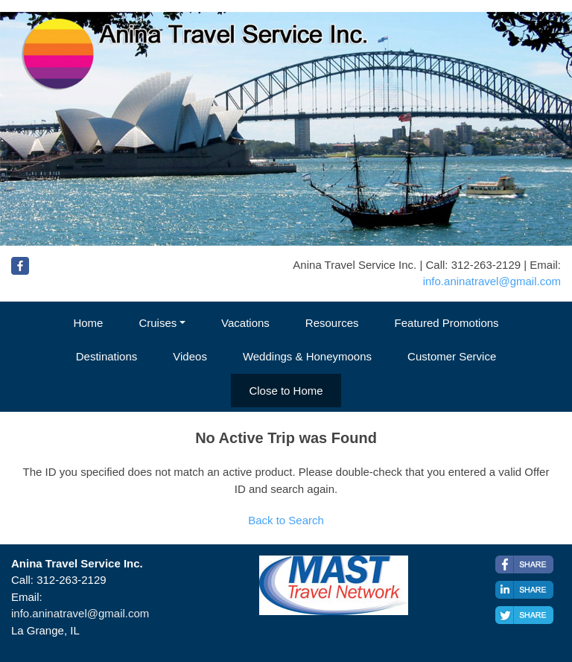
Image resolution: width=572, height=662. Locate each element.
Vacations (245, 322)
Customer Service (451, 356)
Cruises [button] (158, 322)
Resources (332, 322)
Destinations (107, 356)
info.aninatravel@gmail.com (492, 281)
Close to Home (285, 390)
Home (88, 322)
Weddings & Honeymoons (307, 356)
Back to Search (286, 520)
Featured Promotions (447, 322)
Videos (190, 356)
